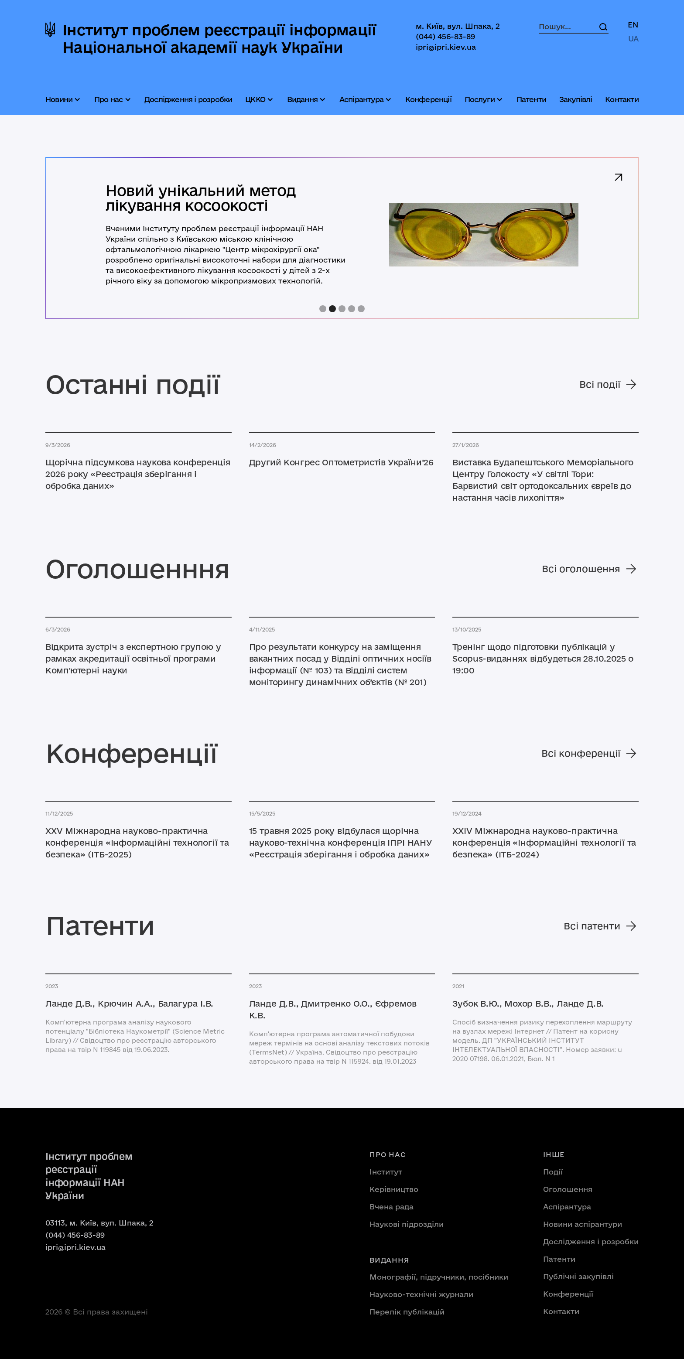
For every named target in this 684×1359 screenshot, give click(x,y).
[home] (211, 38)
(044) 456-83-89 (445, 36)
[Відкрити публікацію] (138, 842)
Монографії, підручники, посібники (438, 1277)
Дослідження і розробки (188, 99)
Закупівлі (575, 99)
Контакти (622, 99)
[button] (64, 99)
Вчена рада (391, 1206)
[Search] (603, 26)
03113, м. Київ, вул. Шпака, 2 (99, 1223)
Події (553, 1172)
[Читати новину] (138, 474)
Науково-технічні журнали (421, 1294)
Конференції (428, 99)
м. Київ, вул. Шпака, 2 (458, 26)
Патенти (531, 99)
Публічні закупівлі (578, 1276)
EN (633, 24)
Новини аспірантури (582, 1224)
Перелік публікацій (407, 1312)
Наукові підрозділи (406, 1224)
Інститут (385, 1172)
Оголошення (567, 1189)
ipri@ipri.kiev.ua (446, 47)
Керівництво (393, 1189)
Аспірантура (567, 1206)
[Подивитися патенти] (138, 1004)
